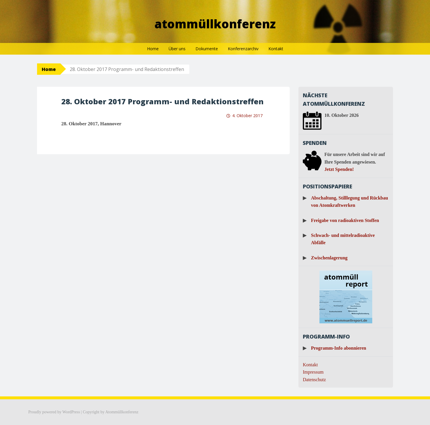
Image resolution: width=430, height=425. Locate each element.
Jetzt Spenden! (339, 169)
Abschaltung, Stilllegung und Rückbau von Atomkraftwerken (349, 201)
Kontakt (275, 48)
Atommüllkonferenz (215, 24)
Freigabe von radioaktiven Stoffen (345, 220)
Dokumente (206, 48)
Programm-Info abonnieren (338, 348)
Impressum (313, 372)
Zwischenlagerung (329, 257)
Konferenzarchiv (243, 48)
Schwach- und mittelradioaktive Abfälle (343, 239)
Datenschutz (314, 379)
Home (153, 48)
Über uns (177, 48)
